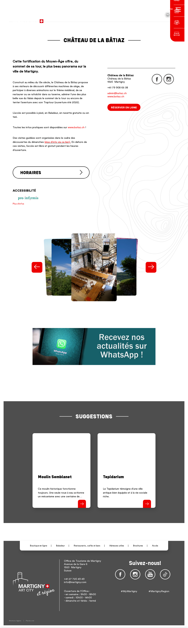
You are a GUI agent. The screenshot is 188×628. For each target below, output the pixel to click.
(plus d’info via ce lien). (57, 142)
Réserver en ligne (124, 107)
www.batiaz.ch (76, 127)
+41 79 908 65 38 (117, 87)
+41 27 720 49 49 (74, 578)
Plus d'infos (18, 203)
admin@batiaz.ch (117, 93)
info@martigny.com (75, 581)
